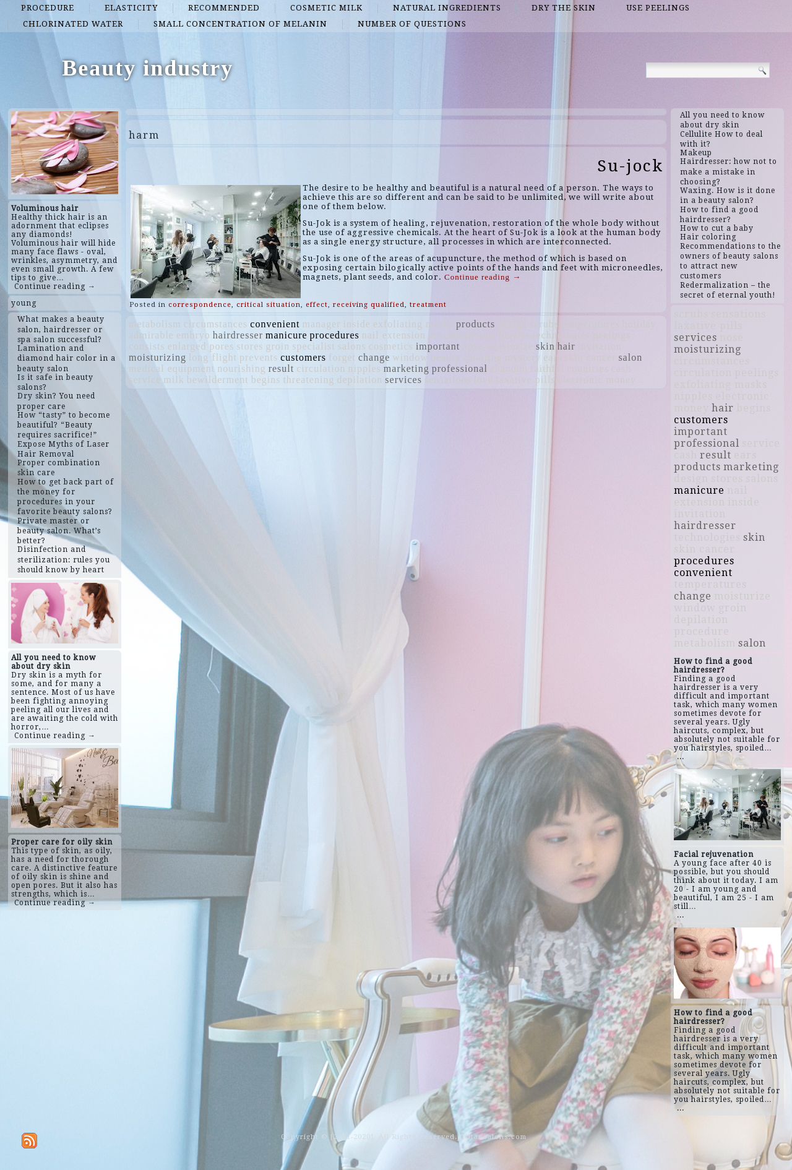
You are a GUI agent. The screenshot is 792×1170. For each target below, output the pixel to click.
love (484, 379)
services (403, 379)
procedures (334, 335)
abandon (509, 368)
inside (357, 324)
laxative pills (525, 379)
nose (472, 346)
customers (303, 357)
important (438, 346)
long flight (213, 357)
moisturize (509, 346)
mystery (523, 357)
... (680, 756)
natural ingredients (447, 7)
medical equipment (172, 368)
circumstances (216, 324)
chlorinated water (73, 23)
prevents (258, 357)
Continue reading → (55, 286)
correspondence (199, 305)
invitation (600, 346)
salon (630, 357)
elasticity (131, 7)
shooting (482, 357)
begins (266, 379)
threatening (308, 379)
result (282, 368)
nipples (364, 368)
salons (352, 346)
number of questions (412, 23)
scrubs (544, 324)
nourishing (241, 368)
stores (249, 346)
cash (621, 368)
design (512, 324)
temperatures (590, 324)
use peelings (658, 7)
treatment (428, 305)
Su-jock (630, 166)
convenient (274, 324)
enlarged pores (201, 346)
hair (566, 346)
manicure (286, 335)
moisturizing (157, 357)
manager (321, 324)
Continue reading (482, 277)
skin (545, 346)
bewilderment (218, 379)
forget (342, 357)
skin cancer (590, 357)
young (24, 303)
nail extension (394, 335)
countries (588, 368)
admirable (151, 335)
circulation (320, 368)
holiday (639, 324)
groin (277, 346)
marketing (406, 368)
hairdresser (238, 335)
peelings (612, 335)
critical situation (268, 305)
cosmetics (391, 346)
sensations (447, 379)
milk (173, 379)
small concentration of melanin (240, 23)
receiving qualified (369, 305)
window (410, 357)
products (475, 324)
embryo (193, 335)
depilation (359, 379)
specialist (313, 346)
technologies (561, 335)
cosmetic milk (326, 7)
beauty (446, 357)
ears (552, 357)
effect (317, 305)
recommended (224, 7)
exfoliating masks (413, 324)
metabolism (155, 324)
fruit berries (503, 335)
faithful (547, 368)
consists (147, 346)
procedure (47, 7)
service (145, 379)
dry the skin (564, 7)
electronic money (596, 379)
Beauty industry (147, 68)
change (374, 357)
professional (460, 368)
